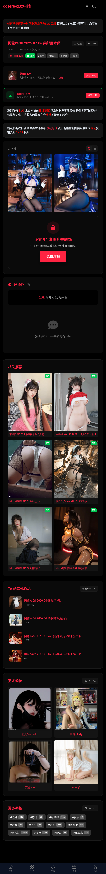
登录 (42, 297)
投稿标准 (52, 128)
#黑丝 (41, 55)
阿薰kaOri (16, 55)
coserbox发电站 (17, 6)
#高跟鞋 (52, 55)
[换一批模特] (90, 681)
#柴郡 (64, 55)
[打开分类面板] (74, 868)
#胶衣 (74, 55)
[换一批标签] (90, 808)
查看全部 (89, 588)
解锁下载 (91, 75)
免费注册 (92, 95)
